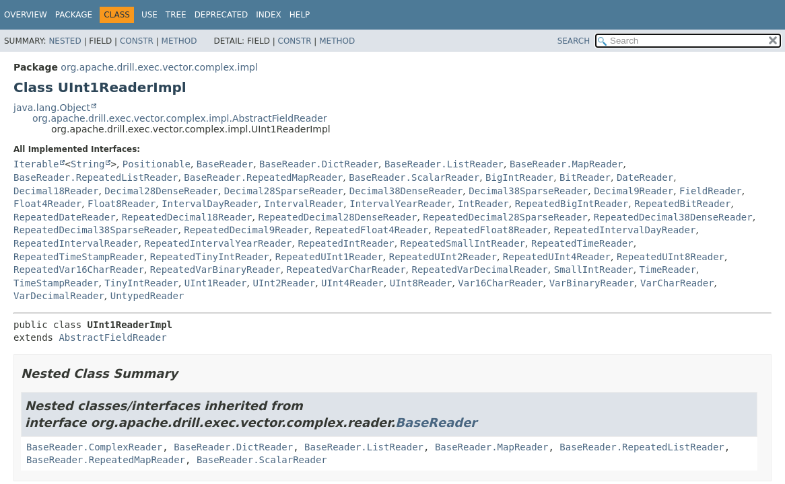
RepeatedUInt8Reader (670, 256)
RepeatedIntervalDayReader (625, 230)
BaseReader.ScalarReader (414, 177)
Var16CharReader (500, 283)
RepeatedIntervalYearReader (218, 243)
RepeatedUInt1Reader (329, 256)
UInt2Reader (283, 283)
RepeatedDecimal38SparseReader (95, 230)
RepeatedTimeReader (582, 243)
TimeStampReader (55, 283)
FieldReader (710, 191)
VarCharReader (677, 283)
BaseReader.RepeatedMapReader (263, 177)
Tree (176, 14)
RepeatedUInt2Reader (443, 256)
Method (179, 41)
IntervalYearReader (400, 203)
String (88, 164)
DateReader (645, 177)
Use (149, 14)
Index (268, 14)
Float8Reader (122, 203)
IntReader (483, 203)
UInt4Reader (352, 283)
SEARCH (573, 41)
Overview (25, 14)
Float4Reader (47, 203)
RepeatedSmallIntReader (463, 243)
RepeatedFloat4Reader (372, 230)
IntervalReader (303, 203)
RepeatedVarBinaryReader (215, 269)
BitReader (585, 177)
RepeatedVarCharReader (346, 269)
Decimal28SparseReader (283, 191)
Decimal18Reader (55, 191)
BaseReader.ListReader (444, 164)
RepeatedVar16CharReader (78, 269)
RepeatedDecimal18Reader (187, 217)
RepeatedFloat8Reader (491, 230)
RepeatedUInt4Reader (557, 256)
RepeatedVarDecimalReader (479, 269)
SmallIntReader (594, 269)
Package (73, 14)
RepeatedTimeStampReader (78, 256)
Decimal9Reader (633, 191)
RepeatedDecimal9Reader (246, 230)
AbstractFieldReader (112, 337)
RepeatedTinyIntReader (209, 256)
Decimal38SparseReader (528, 191)
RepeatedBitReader (682, 203)
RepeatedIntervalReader (75, 243)
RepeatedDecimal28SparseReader (505, 217)
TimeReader (668, 269)
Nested (64, 41)
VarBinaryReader (591, 283)
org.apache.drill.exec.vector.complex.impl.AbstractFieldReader (179, 118)
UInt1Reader (215, 283)
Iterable (36, 164)
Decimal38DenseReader (406, 191)
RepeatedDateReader (64, 217)
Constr (136, 41)
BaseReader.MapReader (566, 164)
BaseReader (225, 164)
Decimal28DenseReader (161, 191)
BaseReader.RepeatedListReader (95, 177)
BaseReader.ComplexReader (94, 447)
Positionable (157, 164)
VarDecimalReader (58, 295)
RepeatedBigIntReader (572, 203)
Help (299, 14)
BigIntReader (519, 177)
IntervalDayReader (210, 203)
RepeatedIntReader (346, 243)
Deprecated (221, 14)
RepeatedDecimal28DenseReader (337, 217)
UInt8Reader (421, 283)
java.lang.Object (51, 107)
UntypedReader (147, 295)
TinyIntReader (141, 283)
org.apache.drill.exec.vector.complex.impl (159, 67)
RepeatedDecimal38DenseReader (673, 217)
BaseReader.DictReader (318, 164)
